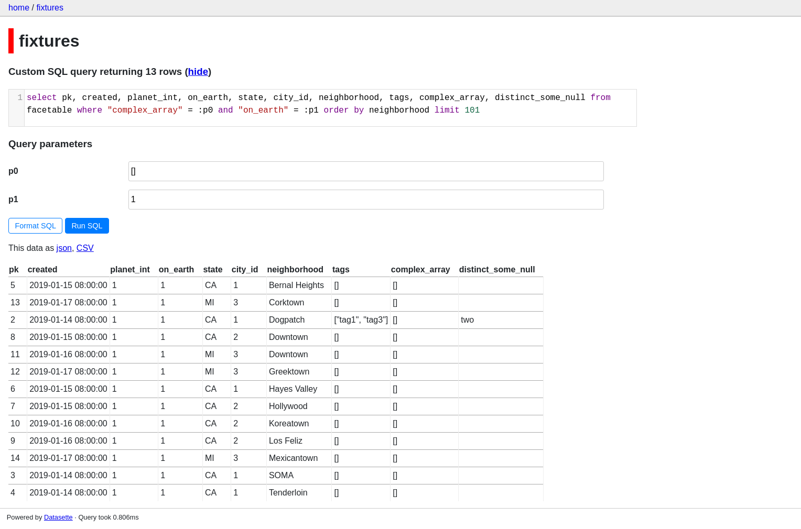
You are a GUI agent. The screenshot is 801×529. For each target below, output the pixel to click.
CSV (85, 248)
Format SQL (35, 226)
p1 (13, 199)
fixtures (49, 7)
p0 (13, 171)
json (64, 248)
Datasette (58, 517)
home (18, 7)
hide (198, 71)
